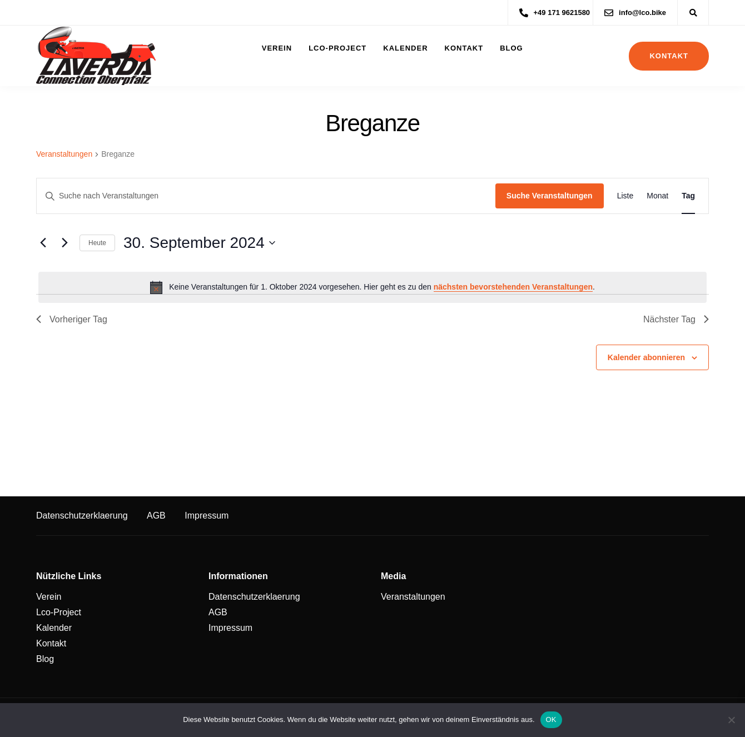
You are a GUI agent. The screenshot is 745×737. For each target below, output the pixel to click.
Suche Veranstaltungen (549, 195)
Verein (277, 48)
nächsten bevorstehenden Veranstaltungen (513, 286)
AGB (156, 515)
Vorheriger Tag (71, 319)
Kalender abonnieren (646, 357)
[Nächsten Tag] (64, 243)
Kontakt (464, 48)
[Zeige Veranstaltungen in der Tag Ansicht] (688, 195)
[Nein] (731, 719)
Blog (511, 48)
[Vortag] (42, 243)
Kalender (405, 48)
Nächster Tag (676, 319)
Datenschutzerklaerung (82, 515)
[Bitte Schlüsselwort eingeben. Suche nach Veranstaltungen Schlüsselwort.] (266, 195)
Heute (97, 243)
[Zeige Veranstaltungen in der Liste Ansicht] (625, 195)
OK (551, 719)
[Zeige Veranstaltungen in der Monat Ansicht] (657, 195)
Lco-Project (337, 48)
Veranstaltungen (64, 154)
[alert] (372, 287)
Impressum (207, 515)
